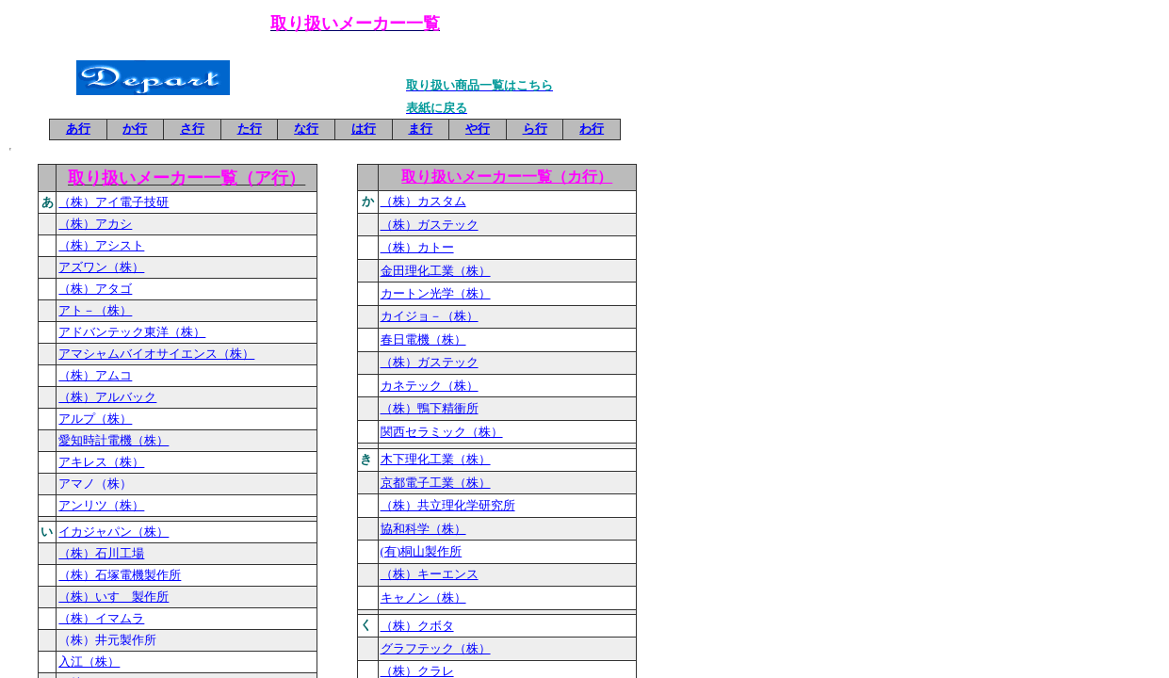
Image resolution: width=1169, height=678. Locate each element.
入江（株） (89, 661)
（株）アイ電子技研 (113, 202)
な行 (306, 129)
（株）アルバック (107, 397)
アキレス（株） (101, 462)
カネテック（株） (430, 386)
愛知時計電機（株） (113, 440)
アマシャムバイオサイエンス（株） (156, 354)
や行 (477, 129)
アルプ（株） (95, 419)
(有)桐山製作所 (422, 551)
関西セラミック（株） (442, 432)
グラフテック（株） (436, 648)
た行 (249, 129)
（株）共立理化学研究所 (448, 505)
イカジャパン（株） (113, 532)
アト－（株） (95, 310)
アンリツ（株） (101, 505)
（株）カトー (417, 247)
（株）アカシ (95, 224)
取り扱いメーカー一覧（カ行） (506, 177)
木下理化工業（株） (436, 459)
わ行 (591, 129)
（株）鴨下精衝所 (430, 408)
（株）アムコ (95, 375)
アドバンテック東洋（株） (131, 332)
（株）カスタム (423, 201)
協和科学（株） (423, 529)
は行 (363, 129)
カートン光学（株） (436, 293)
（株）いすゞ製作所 (113, 596)
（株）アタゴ (95, 289)
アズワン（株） (101, 267)
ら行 (535, 129)
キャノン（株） (423, 597)
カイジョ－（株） (430, 316)
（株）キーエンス (430, 574)
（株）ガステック (430, 225)
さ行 (192, 129)
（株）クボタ (417, 626)
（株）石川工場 (101, 553)
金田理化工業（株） (436, 271)
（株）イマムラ (101, 618)
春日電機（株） (423, 339)
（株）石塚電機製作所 (119, 575)
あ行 (78, 129)
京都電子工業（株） (436, 483)
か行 (134, 129)
